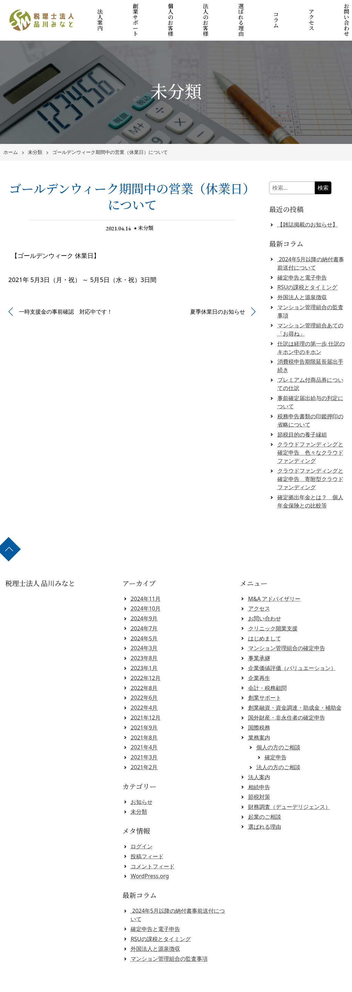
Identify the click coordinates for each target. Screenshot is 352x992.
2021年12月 (146, 699)
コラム (270, 11)
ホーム (10, 134)
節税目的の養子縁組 (302, 416)
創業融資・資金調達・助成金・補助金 (295, 689)
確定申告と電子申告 (302, 259)
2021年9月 (144, 709)
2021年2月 (144, 749)
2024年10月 (146, 590)
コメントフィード (153, 848)
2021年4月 (144, 729)
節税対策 (259, 778)
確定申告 (276, 739)
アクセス (303, 11)
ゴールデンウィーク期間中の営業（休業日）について (110, 134)
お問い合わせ (335, 11)
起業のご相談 (264, 798)
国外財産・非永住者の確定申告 (286, 699)
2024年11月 (146, 580)
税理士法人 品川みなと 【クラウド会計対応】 (178, 984)
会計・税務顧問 (267, 669)
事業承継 (259, 640)
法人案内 (106, 11)
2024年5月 (144, 620)
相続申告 (259, 768)
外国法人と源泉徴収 (302, 279)
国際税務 (259, 709)
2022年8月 (144, 669)
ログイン (142, 828)
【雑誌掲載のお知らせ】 (307, 206)
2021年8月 (144, 719)
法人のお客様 (204, 11)
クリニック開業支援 (273, 610)
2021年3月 (144, 739)
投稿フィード (147, 838)
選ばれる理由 (237, 11)
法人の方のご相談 (278, 749)
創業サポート (139, 11)
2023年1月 (144, 650)
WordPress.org (150, 858)
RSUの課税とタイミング (307, 269)
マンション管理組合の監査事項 (169, 940)
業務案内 (259, 719)
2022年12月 (146, 660)
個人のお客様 (172, 11)
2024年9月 (144, 600)
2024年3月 (144, 630)
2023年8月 (144, 640)
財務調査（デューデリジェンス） (289, 788)
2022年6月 (144, 679)
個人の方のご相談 (278, 729)
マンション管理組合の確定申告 (286, 630)
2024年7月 (144, 610)
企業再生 (259, 660)
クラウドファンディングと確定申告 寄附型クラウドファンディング (310, 461)
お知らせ (142, 783)
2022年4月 (144, 689)
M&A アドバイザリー (274, 580)
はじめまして (264, 620)
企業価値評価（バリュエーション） (292, 650)
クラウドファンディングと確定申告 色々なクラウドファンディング (310, 434)
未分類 (35, 134)
